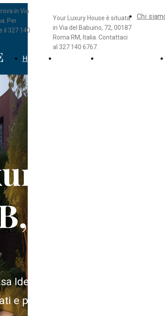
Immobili (69, 58)
